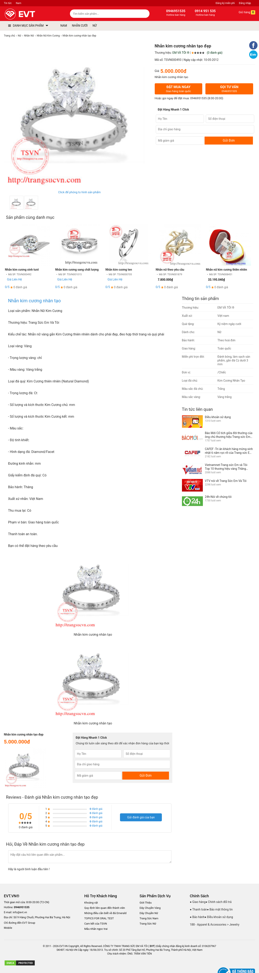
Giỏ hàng (244, 12)
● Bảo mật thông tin (220, 909)
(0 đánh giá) (215, 52)
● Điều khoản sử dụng (219, 917)
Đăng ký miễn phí (225, 3)
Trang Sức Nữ (148, 923)
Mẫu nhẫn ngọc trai (96, 928)
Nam (18, 3)
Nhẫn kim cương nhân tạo (34, 300)
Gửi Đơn (229, 140)
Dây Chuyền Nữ (149, 913)
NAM (64, 25)
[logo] (29, 14)
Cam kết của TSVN (95, 923)
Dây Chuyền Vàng (150, 907)
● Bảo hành (197, 917)
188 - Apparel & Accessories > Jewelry (215, 924)
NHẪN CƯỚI (80, 25)
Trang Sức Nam (149, 918)
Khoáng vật (91, 902)
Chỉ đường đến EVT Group (19, 922)
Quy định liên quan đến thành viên (104, 907)
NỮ (95, 25)
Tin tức (8, 3)
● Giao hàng (198, 902)
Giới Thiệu (146, 902)
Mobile (8, 928)
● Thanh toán (198, 909)
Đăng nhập (245, 3)
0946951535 (198, 98)
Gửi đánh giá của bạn (141, 817)
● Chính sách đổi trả (218, 902)
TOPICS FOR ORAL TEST (99, 918)
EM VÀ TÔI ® (180, 52)
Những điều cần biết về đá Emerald (105, 913)
